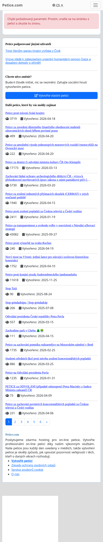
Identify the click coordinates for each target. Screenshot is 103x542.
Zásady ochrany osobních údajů (33, 465)
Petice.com (12, 5)
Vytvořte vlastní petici (51, 95)
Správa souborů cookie (27, 470)
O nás (15, 474)
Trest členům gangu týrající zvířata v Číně (33, 50)
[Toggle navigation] (95, 5)
